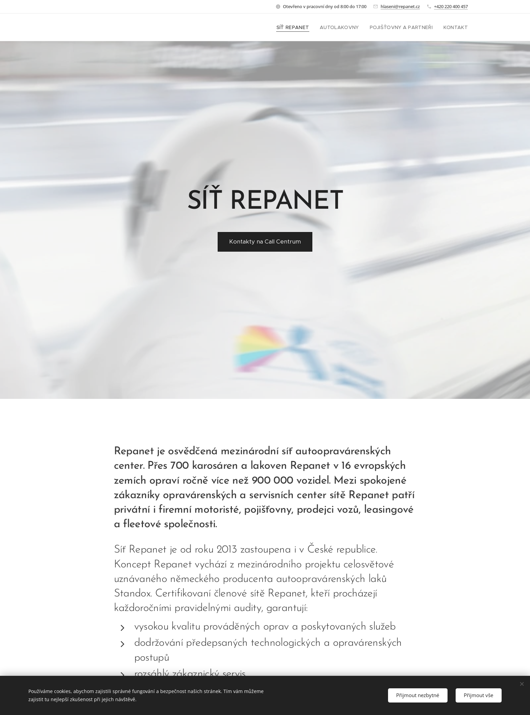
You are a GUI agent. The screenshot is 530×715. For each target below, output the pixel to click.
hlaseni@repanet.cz (400, 6)
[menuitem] (305, 27)
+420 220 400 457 (451, 6)
